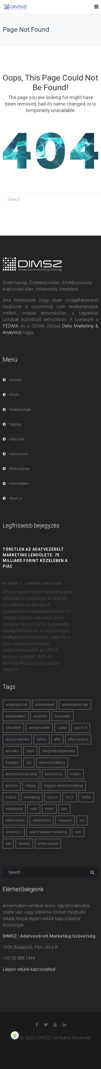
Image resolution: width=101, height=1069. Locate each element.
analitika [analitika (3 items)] (40, 716)
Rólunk (14, 395)
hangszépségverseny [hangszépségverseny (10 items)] (58, 751)
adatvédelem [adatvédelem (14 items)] (16, 716)
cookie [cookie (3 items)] (62, 728)
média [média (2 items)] (86, 797)
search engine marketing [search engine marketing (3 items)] (48, 832)
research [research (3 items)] (65, 820)
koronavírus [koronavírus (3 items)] (54, 774)
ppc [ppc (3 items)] (64, 809)
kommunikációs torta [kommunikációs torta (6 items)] (21, 774)
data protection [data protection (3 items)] (17, 739)
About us (15, 498)
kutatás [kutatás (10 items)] (12, 786)
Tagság (15, 424)
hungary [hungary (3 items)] (12, 762)
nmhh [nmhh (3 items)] (49, 809)
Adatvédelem (19, 483)
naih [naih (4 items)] (33, 809)
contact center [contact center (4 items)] (39, 728)
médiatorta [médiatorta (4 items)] (14, 809)
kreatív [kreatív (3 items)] (76, 774)
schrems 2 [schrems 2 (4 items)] (14, 832)
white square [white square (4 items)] (48, 843)
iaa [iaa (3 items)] (29, 762)
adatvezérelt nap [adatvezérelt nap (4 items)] (75, 705)
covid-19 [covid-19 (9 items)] (80, 728)
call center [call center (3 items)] (13, 728)
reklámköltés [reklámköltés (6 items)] (15, 820)
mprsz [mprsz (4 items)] (52, 797)
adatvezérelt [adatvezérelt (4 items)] (44, 705)
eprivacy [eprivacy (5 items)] (12, 751)
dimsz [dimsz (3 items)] (41, 739)
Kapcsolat (17, 439)
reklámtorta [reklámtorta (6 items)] (41, 820)
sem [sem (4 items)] (78, 832)
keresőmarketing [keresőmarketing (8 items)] (52, 762)
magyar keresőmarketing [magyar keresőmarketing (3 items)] (63, 786)
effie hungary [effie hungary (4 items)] (78, 739)
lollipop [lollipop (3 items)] (30, 786)
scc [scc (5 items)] (82, 820)
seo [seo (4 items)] (8, 843)
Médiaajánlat (19, 469)
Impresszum (18, 454)
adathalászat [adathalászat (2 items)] (16, 705)
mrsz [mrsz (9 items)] (69, 797)
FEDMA (11, 326)
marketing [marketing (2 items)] (32, 797)
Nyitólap (15, 380)
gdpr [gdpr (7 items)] (30, 751)
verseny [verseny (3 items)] (24, 843)
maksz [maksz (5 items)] (11, 797)
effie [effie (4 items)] (57, 739)
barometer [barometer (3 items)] (63, 716)
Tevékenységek (20, 409)
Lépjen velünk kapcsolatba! (29, 969)
